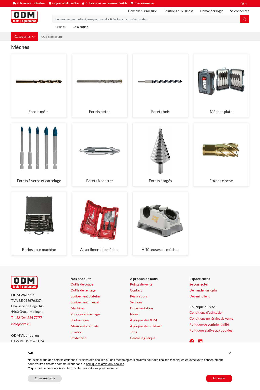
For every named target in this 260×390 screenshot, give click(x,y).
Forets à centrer (99, 180)
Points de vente (141, 284)
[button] (24, 36)
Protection (78, 338)
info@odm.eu (20, 324)
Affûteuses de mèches (160, 249)
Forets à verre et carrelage (39, 180)
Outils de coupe (52, 36)
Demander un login (203, 290)
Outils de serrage (83, 290)
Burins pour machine (39, 249)
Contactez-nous (144, 3)
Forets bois (160, 111)
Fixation (76, 332)
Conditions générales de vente (211, 318)
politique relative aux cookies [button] (105, 364)
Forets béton (100, 111)
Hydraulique (80, 320)
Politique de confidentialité (209, 324)
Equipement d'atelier (86, 296)
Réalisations (139, 296)
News (134, 314)
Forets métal (38, 111)
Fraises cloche (221, 180)
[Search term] (146, 19)
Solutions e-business (178, 11)
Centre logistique (142, 338)
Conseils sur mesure (142, 11)
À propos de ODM (143, 320)
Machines (78, 308)
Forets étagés (160, 180)
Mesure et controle (84, 326)
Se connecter (198, 284)
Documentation (141, 308)
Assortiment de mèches (99, 249)
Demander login (211, 11)
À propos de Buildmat (146, 326)
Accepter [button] (219, 378)
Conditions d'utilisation (206, 312)
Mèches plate (221, 111)
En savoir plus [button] (45, 378)
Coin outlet (80, 27)
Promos (60, 27)
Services (136, 302)
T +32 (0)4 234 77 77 (26, 317)
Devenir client (199, 296)
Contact (136, 290)
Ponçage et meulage (85, 314)
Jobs (133, 332)
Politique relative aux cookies (210, 330)
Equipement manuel (85, 302)
